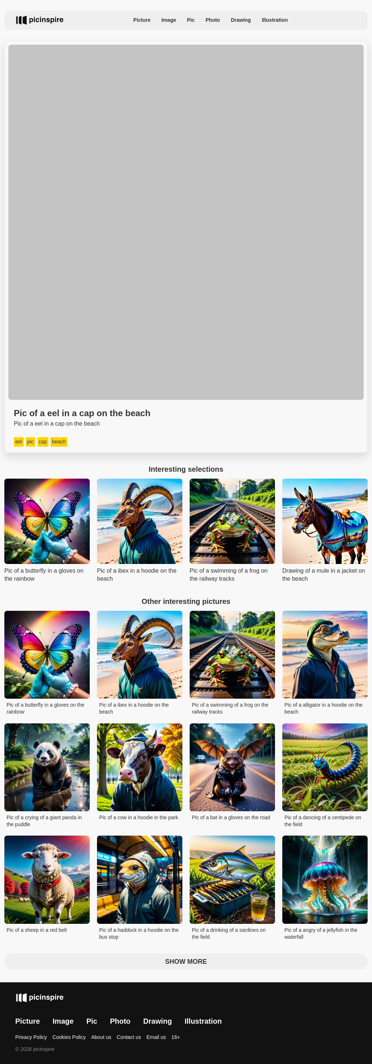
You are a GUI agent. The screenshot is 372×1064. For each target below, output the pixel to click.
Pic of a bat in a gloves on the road (231, 817)
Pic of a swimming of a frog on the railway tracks (230, 708)
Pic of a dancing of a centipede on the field (322, 821)
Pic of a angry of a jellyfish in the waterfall (320, 933)
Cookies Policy (69, 1037)
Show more (186, 961)
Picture (141, 20)
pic (30, 441)
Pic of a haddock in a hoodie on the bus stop (139, 933)
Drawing (241, 20)
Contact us (129, 1037)
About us (101, 1037)
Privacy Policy (31, 1037)
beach (59, 441)
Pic (191, 20)
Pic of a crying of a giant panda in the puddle (44, 821)
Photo (213, 20)
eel (18, 441)
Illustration (275, 20)
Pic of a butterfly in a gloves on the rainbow (45, 708)
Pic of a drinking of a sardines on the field (229, 933)
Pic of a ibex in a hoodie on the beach (134, 708)
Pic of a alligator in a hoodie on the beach (323, 708)
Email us (156, 1037)
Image (168, 20)
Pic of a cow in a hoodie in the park (138, 817)
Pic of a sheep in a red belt (37, 930)
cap (43, 441)
